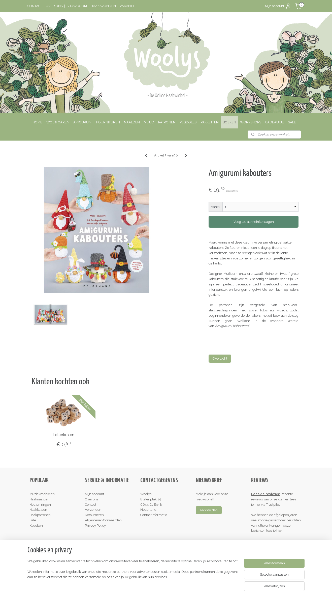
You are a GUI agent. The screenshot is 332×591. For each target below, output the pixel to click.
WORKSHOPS (250, 122)
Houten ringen (40, 504)
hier (257, 504)
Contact (90, 504)
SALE (292, 122)
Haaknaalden (39, 499)
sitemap (145, 581)
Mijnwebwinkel (215, 581)
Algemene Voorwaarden (103, 520)
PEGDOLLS (188, 122)
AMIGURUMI (82, 122)
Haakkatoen (38, 510)
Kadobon (36, 525)
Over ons (91, 499)
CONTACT (34, 6)
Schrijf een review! (267, 541)
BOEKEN (229, 122)
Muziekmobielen (42, 494)
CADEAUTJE (274, 122)
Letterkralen (63, 435)
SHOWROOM (77, 6)
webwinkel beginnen (172, 581)
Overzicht (220, 358)
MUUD (149, 122)
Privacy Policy (95, 525)
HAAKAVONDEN (103, 6)
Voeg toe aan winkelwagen (253, 222)
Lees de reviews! (265, 494)
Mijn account (278, 6)
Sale (32, 520)
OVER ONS (54, 6)
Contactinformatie (153, 515)
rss (154, 581)
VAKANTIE (127, 6)
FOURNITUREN (108, 122)
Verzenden (93, 510)
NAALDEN (132, 122)
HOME (37, 122)
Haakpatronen (40, 515)
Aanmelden (209, 510)
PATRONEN (167, 122)
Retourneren (94, 515)
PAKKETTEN (210, 122)
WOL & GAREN (57, 122)
